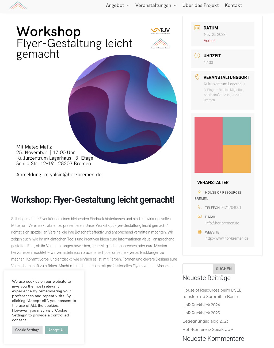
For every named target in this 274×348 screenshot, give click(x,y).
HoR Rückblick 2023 (201, 313)
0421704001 (231, 207)
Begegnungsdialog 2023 (205, 321)
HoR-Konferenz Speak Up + (207, 329)
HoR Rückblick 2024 (201, 305)
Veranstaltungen (153, 5)
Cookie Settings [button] (27, 330)
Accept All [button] (56, 330)
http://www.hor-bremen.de (227, 238)
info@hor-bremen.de (222, 223)
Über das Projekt (200, 5)
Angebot (115, 5)
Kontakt (233, 5)
